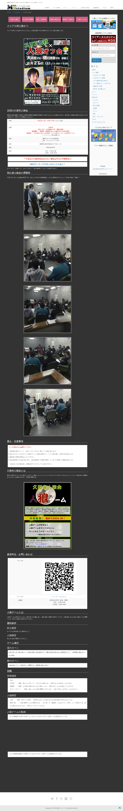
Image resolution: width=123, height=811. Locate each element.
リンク (95, 111)
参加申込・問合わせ (68, 19)
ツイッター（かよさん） (59, 596)
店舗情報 (96, 8)
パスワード (95, 52)
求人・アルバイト (98, 116)
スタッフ (95, 102)
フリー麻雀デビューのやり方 (101, 83)
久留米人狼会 (85, 8)
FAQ (94, 114)
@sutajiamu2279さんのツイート (103, 169)
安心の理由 (96, 105)
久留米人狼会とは (55, 19)
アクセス (95, 100)
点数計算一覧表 (97, 86)
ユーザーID (95, 45)
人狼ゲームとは (82, 19)
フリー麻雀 (56, 8)
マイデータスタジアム (98, 122)
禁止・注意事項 (41, 19)
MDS (111, 8)
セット (65, 8)
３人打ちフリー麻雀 (99, 78)
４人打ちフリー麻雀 (99, 75)
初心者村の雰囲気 (28, 19)
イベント (74, 8)
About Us (94, 97)
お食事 (95, 108)
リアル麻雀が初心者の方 (100, 80)
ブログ (104, 8)
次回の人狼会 (14, 19)
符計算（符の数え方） (99, 89)
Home (47, 8)
